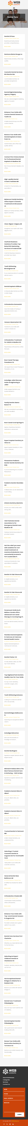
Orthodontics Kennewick (13, 304)
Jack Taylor (8, 1047)
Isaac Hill (8, 226)
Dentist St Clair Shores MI (13, 574)
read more (7, 46)
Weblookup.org (15, 1121)
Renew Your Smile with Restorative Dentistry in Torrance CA (12, 1043)
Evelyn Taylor (9, 940)
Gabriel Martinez (10, 387)
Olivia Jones (9, 445)
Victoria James (9, 985)
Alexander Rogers (10, 835)
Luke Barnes (9, 1025)
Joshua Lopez (9, 487)
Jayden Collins (9, 141)
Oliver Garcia (9, 208)
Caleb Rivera (9, 735)
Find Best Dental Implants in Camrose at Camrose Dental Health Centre (13, 637)
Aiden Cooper (9, 76)
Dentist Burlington (10, 751)
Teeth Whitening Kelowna (13, 695)
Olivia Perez (8, 659)
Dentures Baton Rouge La (13, 54)
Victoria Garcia (9, 505)
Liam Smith (8, 56)
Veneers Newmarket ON (12, 322)
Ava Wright (8, 679)
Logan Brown (9, 697)
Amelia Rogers (9, 424)
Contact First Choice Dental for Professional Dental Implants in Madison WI (14, 159)
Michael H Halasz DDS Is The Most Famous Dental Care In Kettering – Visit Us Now (14, 771)
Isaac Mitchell (9, 558)
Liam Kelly (8, 119)
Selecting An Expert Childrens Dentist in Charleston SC (11, 958)
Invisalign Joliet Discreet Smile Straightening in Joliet (13, 382)
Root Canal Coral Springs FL (14, 423)
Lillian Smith (8, 183)
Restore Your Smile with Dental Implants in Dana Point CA (12, 137)
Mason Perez (9, 38)
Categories (6, 1080)
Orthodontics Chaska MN (13, 896)
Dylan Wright (9, 96)
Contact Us (6, 1084)
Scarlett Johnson (10, 344)
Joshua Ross (9, 775)
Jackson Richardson (11, 920)
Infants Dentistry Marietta (13, 503)
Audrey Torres (9, 753)
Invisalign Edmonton (11, 733)
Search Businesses (8, 1077)
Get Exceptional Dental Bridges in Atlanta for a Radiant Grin (12, 981)
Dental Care (16, 38)
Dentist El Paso (9, 36)
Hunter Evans (9, 467)
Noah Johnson (9, 717)
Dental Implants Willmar (13, 286)
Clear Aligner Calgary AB (13, 224)
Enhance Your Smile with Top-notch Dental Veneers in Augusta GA (13, 916)
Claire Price (8, 270)
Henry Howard (9, 529)
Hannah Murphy (10, 815)
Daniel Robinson (10, 163)
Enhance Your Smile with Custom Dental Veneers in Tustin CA (13, 114)
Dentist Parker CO (10, 657)
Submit (19, 1114)
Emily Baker (8, 306)
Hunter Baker (9, 619)
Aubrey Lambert (10, 641)
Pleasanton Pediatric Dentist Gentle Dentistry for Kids (14, 463)
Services (5, 1082)
